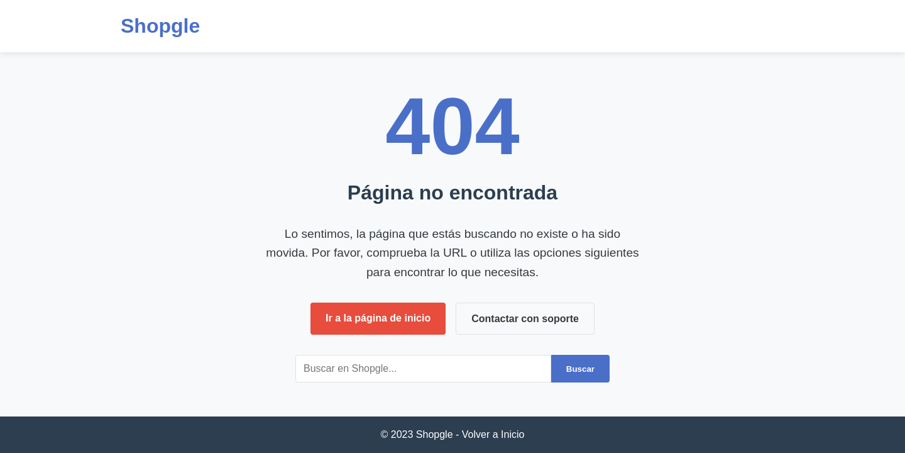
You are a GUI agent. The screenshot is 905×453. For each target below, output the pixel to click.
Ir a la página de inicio (378, 318)
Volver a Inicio (493, 434)
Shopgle (160, 25)
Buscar (580, 369)
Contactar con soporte (525, 318)
